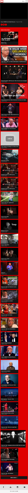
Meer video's (14, 477)
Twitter (4, 25)
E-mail (24, 487)
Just (17, 491)
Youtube (6, 25)
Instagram (17, 487)
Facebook (2, 25)
